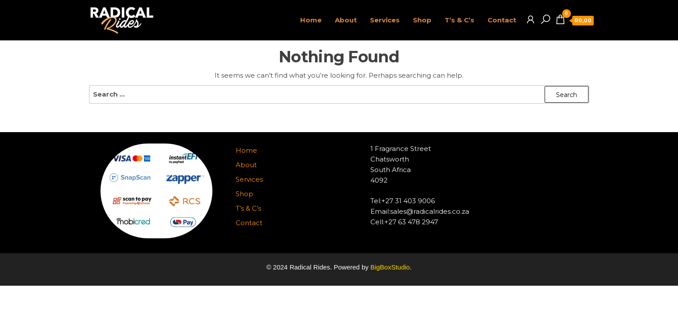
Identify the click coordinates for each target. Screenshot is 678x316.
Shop (422, 20)
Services (385, 20)
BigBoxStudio (390, 267)
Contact (502, 20)
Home (311, 20)
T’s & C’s (459, 20)
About (346, 20)
